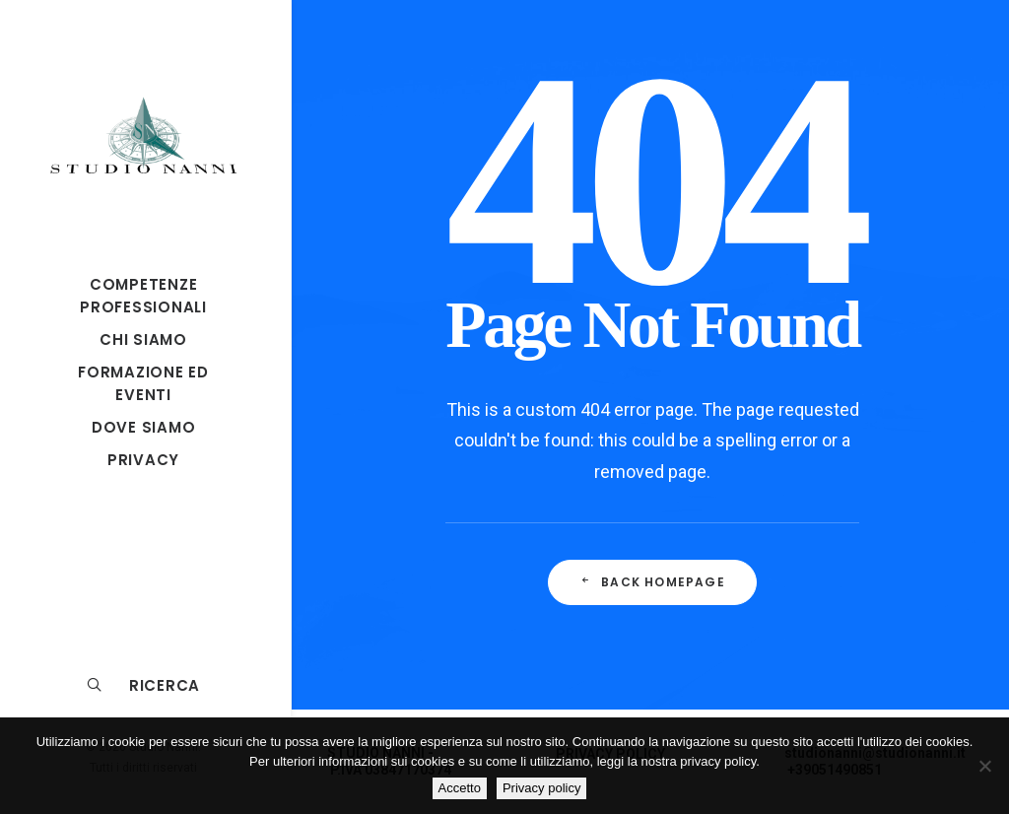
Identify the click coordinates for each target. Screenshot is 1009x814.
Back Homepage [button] (652, 582)
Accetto (459, 787)
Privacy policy (541, 787)
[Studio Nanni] (143, 134)
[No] (984, 766)
